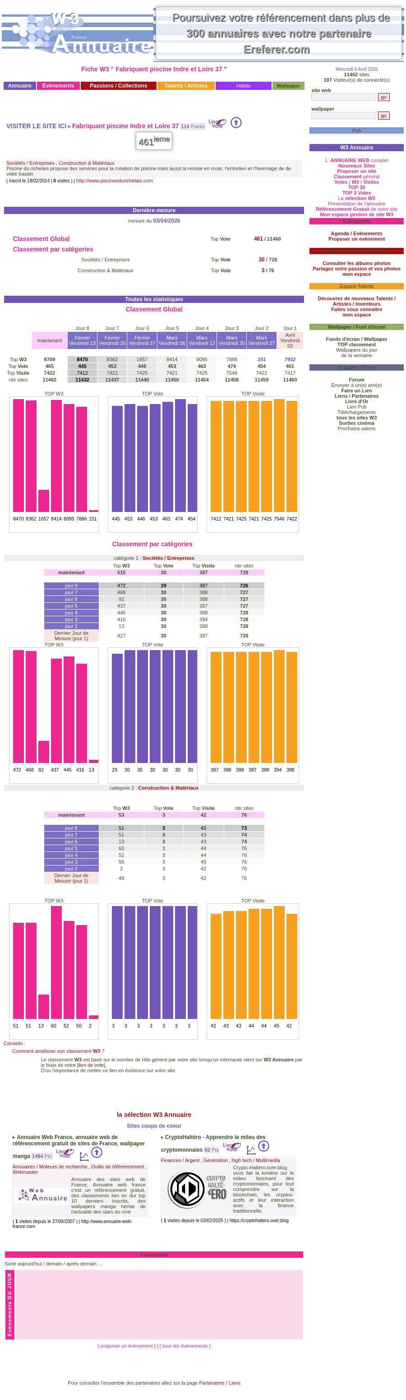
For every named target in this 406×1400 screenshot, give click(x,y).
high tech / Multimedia (256, 1160)
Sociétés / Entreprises (30, 163)
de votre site (357, 209)
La (356, 198)
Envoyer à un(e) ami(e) (356, 385)
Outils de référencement (117, 1166)
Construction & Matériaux (87, 163)
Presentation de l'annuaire (356, 203)
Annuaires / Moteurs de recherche (50, 1166)
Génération (215, 1160)
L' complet (356, 160)
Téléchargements (356, 412)
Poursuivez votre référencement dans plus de (281, 33)
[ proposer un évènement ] (127, 1346)
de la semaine (356, 355)
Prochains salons (357, 428)
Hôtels (243, 85)
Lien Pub (356, 406)
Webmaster (25, 1172)
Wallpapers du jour (356, 350)
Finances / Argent (180, 1160)
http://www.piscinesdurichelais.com (114, 180)
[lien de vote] (91, 1065)
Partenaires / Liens (220, 1383)
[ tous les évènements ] (185, 1346)
